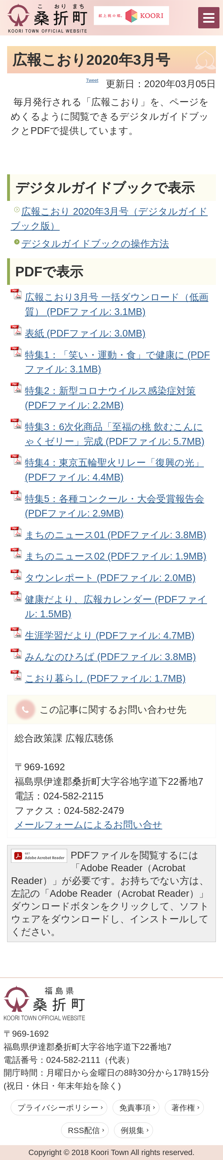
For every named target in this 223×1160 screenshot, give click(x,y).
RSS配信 (83, 1130)
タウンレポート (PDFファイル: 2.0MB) (110, 577)
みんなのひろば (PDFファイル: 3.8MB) (110, 656)
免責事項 (135, 1107)
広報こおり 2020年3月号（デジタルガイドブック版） (109, 218)
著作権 (183, 1107)
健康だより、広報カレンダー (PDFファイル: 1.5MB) (116, 606)
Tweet (92, 80)
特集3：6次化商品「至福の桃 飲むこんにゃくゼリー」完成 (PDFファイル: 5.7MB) (115, 434)
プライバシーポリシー (57, 1107)
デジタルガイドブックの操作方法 (95, 243)
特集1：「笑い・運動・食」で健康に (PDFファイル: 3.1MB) (117, 362)
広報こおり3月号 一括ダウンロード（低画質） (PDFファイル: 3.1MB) (116, 304)
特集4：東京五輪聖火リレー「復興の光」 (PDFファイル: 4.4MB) (114, 470)
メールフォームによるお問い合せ (88, 824)
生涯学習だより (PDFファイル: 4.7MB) (110, 635)
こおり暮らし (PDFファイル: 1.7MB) (105, 678)
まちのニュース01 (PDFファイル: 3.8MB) (115, 534)
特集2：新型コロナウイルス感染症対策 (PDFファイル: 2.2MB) (110, 398)
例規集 (132, 1130)
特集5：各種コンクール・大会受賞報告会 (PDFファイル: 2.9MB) (114, 506)
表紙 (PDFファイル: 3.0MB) (85, 333)
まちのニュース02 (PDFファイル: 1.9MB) (115, 556)
